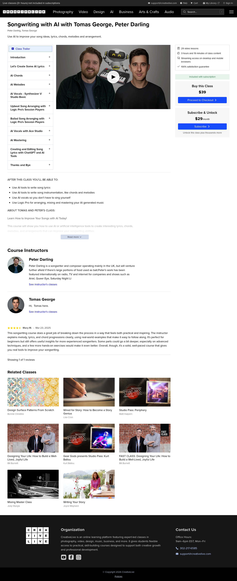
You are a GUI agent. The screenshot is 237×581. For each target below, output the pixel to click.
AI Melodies (17, 84)
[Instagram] (78, 557)
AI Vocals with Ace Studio (26, 131)
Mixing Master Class (19, 502)
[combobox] (202, 12)
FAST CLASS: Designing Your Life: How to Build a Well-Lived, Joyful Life (144, 457)
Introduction (17, 57)
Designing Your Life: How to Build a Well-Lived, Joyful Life (32, 457)
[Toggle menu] (231, 12)
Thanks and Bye (20, 165)
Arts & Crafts (149, 11)
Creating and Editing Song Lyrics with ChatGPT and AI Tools (27, 152)
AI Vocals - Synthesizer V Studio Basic (26, 95)
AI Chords (16, 75)
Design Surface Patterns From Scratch (30, 410)
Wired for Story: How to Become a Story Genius (87, 411)
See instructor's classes (43, 284)
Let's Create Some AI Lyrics (27, 66)
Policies (118, 576)
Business (126, 11)
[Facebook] (71, 557)
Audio (169, 11)
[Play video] (113, 77)
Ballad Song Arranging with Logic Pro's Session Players (27, 120)
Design (99, 11)
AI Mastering (18, 140)
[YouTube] (63, 557)
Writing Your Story (74, 502)
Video (83, 11)
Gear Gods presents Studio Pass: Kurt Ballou (86, 457)
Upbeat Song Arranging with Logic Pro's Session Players (28, 107)
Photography (63, 11)
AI (111, 11)
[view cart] (195, 3)
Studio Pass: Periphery (133, 410)
